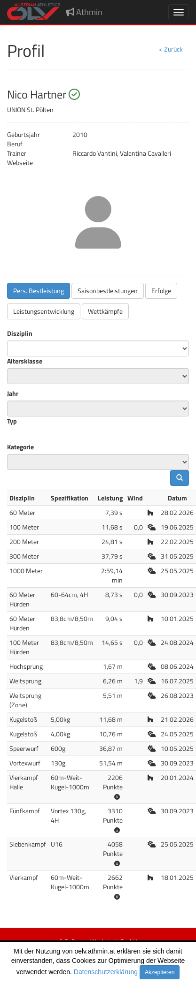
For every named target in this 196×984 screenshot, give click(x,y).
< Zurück (171, 49)
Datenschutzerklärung (106, 972)
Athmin (84, 12)
